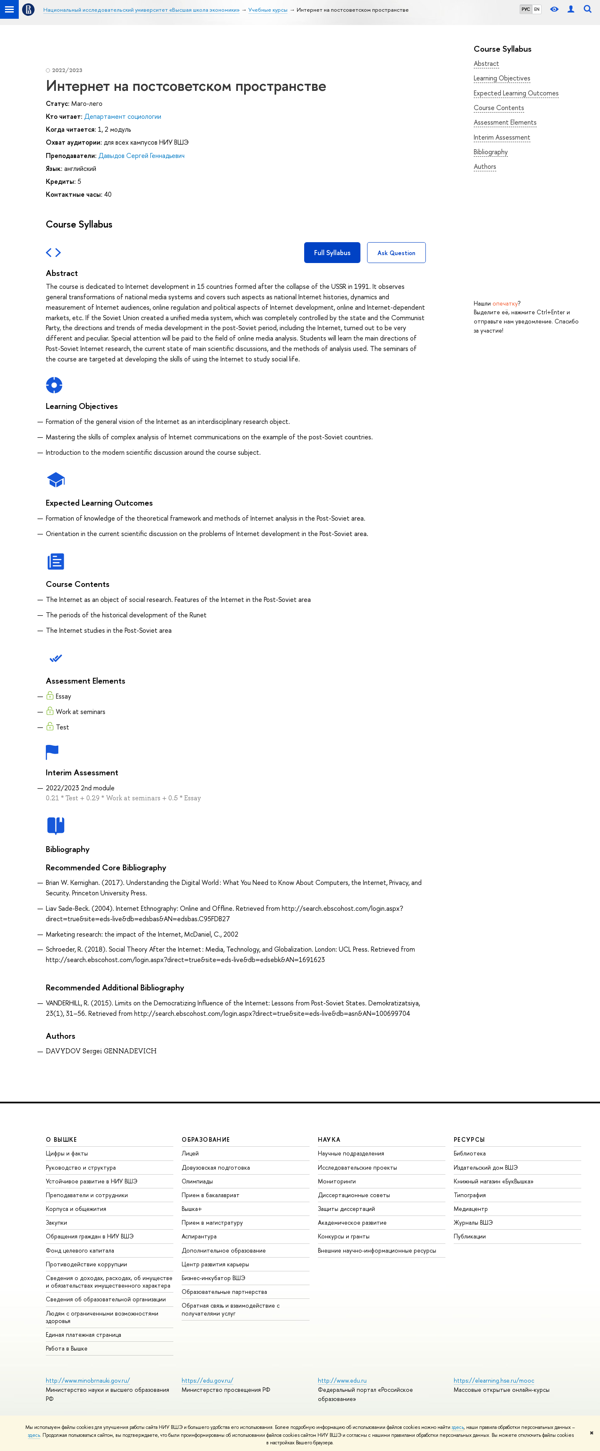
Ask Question (396, 253)
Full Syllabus (332, 252)
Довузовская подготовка (216, 1167)
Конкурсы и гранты (344, 1236)
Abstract (486, 63)
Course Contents (499, 107)
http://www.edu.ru (342, 1380)
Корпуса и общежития (76, 1209)
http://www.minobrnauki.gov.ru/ (88, 1380)
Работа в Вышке (67, 1348)
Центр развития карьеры (215, 1264)
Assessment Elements (505, 122)
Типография (470, 1195)
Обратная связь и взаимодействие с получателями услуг (231, 1309)
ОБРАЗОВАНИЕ (206, 1139)
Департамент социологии (122, 116)
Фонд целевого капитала (80, 1250)
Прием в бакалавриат (211, 1195)
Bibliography (491, 151)
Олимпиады (197, 1181)
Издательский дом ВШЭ (486, 1167)
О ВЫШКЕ (62, 1139)
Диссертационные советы (354, 1195)
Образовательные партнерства (224, 1292)
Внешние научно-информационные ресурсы (377, 1250)
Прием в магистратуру (212, 1222)
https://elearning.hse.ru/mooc (494, 1380)
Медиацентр (471, 1209)
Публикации (470, 1236)
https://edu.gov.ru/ (207, 1380)
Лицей (190, 1153)
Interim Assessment (502, 137)
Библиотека (470, 1153)
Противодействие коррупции (86, 1264)
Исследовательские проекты (357, 1167)
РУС (526, 9)
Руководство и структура (81, 1167)
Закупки (56, 1222)
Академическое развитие (352, 1222)
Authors (485, 166)
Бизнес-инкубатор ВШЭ (213, 1278)
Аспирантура (199, 1236)
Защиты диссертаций (346, 1209)
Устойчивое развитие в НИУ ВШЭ (92, 1181)
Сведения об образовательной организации (106, 1299)
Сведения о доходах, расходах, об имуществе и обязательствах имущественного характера (109, 1281)
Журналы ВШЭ (473, 1222)
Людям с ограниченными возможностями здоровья (102, 1317)
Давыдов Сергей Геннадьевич (141, 155)
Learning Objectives (502, 78)
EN (537, 9)
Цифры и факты (67, 1153)
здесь (458, 1427)
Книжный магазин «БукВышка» (494, 1181)
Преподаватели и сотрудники (87, 1195)
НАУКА (329, 1139)
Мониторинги (337, 1181)
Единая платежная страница (83, 1334)
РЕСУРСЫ (469, 1139)
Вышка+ (192, 1209)
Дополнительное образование (224, 1250)
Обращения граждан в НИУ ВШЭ (90, 1236)
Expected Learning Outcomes (516, 93)
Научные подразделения (351, 1153)
